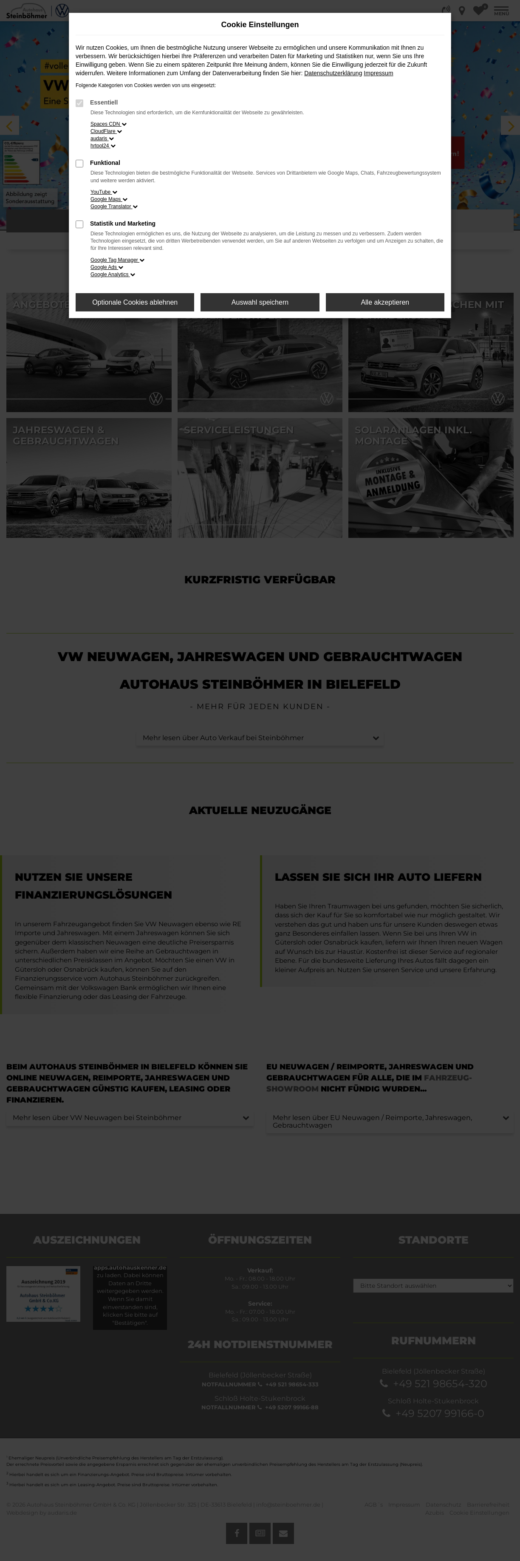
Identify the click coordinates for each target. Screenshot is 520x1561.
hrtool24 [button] (103, 146)
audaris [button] (102, 138)
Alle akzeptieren (385, 302)
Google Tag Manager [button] (117, 260)
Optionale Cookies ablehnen (135, 302)
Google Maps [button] (108, 199)
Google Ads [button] (106, 267)
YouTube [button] (103, 192)
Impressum (378, 73)
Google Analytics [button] (112, 274)
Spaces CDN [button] (108, 124)
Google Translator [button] (114, 206)
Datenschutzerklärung (333, 73)
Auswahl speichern (260, 302)
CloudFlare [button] (106, 131)
